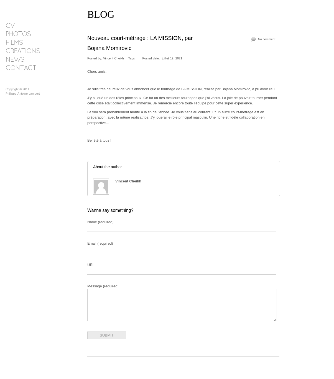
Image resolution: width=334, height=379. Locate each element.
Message (103, 286)
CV (10, 26)
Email (100, 243)
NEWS (15, 60)
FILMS (14, 43)
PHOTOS (18, 34)
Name (100, 222)
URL (91, 265)
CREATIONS (23, 51)
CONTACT (21, 68)
